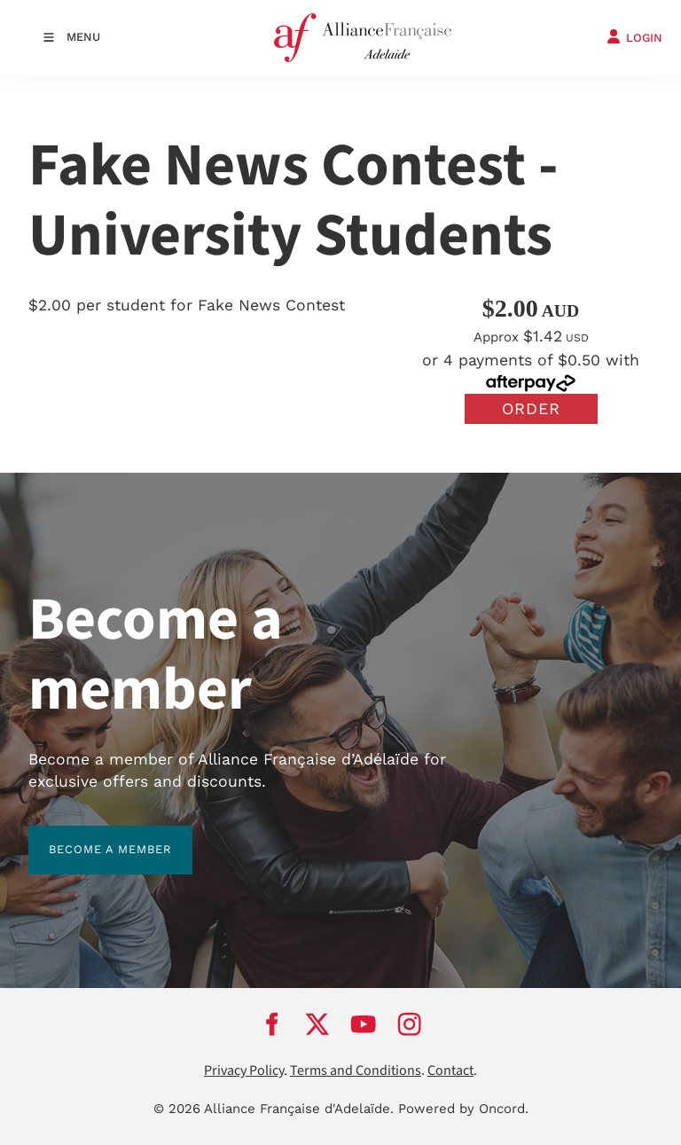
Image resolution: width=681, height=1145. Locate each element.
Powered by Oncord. (463, 1109)
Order (531, 408)
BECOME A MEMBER (90, 836)
